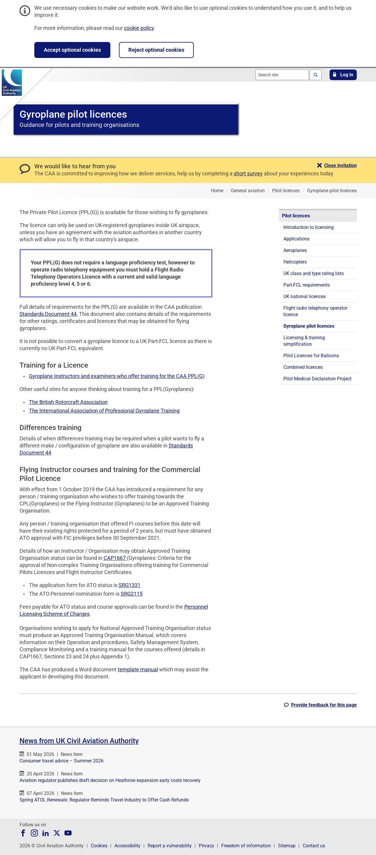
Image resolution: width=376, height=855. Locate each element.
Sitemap (287, 845)
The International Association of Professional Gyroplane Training (104, 411)
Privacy (206, 845)
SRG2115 (132, 594)
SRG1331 (130, 585)
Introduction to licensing (308, 227)
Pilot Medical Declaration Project (317, 379)
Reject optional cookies (156, 50)
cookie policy (139, 28)
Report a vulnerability (170, 845)
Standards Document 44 (48, 314)
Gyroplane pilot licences (308, 326)
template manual (138, 669)
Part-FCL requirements (306, 285)
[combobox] (282, 75)
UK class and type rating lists (313, 273)
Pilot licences (296, 216)
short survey (248, 173)
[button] (343, 75)
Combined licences (303, 367)
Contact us (314, 845)
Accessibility (127, 845)
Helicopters (295, 262)
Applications (296, 239)
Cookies (99, 845)
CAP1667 (115, 558)
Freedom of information (246, 845)
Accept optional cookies (72, 50)
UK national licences (304, 296)
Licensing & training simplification (304, 341)
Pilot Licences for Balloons (311, 355)
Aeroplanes (295, 250)
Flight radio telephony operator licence (315, 311)
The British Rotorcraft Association (68, 402)
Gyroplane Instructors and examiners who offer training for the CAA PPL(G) (116, 376)
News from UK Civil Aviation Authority (79, 741)
